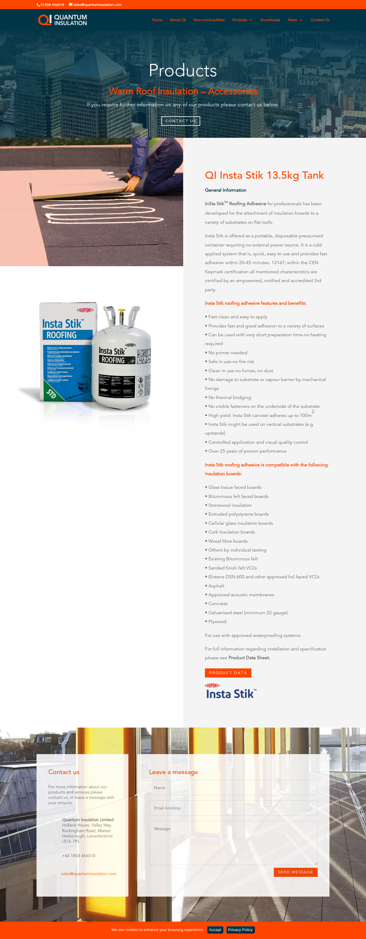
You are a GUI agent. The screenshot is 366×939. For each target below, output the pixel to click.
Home (157, 20)
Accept (215, 930)
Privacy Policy (240, 930)
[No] (359, 930)
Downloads (270, 20)
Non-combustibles (209, 20)
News (292, 20)
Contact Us (320, 20)
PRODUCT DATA (228, 672)
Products (239, 20)
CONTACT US (180, 121)
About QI (178, 20)
